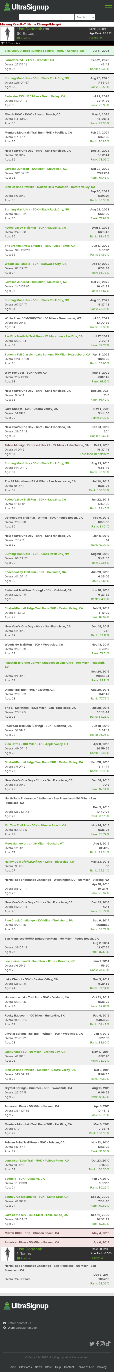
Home (12, 1367)
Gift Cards (25, 1367)
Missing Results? (13, 24)
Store (48, 1367)
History (95, 37)
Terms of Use (85, 1367)
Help (58, 1367)
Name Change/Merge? (44, 24)
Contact (69, 1367)
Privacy (102, 1367)
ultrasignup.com (27, 1327)
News (38, 1367)
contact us (24, 1323)
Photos (23, 38)
